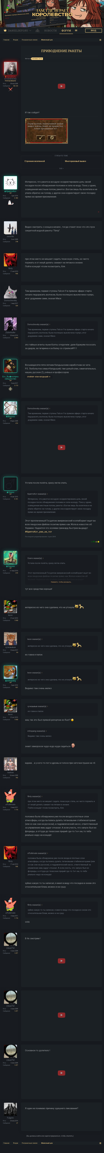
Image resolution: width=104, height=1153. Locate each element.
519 (17, 573)
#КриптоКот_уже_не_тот (38, 531)
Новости (50, 30)
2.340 (16, 337)
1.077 (16, 953)
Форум (66, 30)
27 (17, 1123)
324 (17, 305)
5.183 (16, 198)
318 (17, 241)
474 (17, 423)
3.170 (16, 385)
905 (17, 273)
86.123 (16, 86)
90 (17, 652)
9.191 (16, 499)
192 (17, 777)
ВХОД (93, 30)
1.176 (16, 809)
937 (17, 687)
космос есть (37, 59)
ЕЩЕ (61, 168)
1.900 (16, 620)
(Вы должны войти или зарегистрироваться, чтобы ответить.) (50, 1136)
